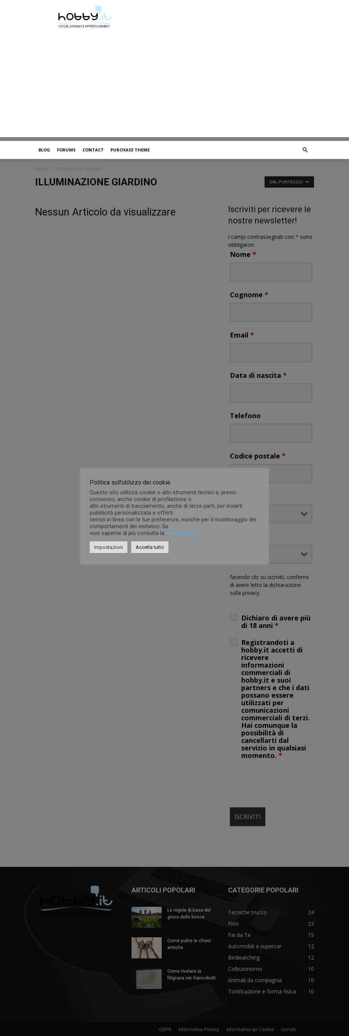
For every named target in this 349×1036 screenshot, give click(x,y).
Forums (66, 150)
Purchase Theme (130, 150)
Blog (44, 150)
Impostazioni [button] (108, 547)
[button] (305, 150)
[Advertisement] (174, 84)
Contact (93, 150)
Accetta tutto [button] (150, 547)
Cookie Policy (182, 533)
